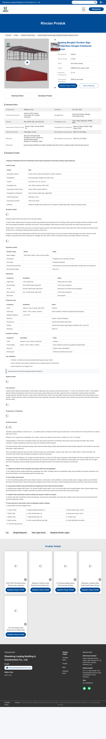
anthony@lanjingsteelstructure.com (18, 668)
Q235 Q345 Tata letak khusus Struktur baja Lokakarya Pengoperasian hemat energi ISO (16, 584)
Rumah (8, 35)
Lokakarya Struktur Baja (28, 35)
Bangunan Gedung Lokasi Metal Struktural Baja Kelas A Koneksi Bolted (40, 584)
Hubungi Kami (65, 672)
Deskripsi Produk (45, 96)
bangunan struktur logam (60, 532)
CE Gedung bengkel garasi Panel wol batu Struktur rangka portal (65, 584)
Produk (16, 35)
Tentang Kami (65, 659)
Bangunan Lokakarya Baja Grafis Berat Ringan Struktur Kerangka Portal (90, 584)
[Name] (95, 2)
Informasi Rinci (17, 96)
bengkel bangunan (20, 532)
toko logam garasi (39, 532)
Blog (63, 667)
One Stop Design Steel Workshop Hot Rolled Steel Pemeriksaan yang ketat (16, 629)
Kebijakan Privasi (7, 703)
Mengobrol (96, 9)
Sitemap (17, 702)
